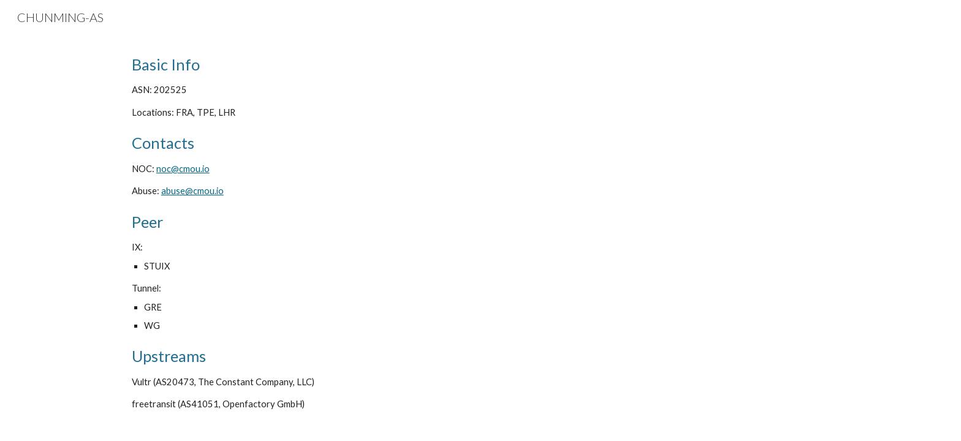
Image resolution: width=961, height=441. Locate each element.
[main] (480, 233)
